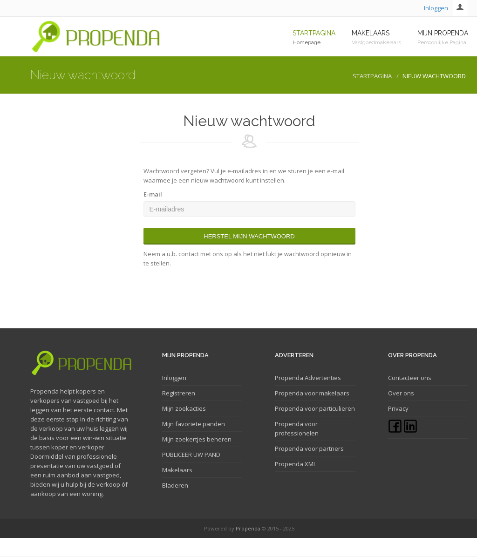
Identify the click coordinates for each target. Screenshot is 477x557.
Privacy (398, 408)
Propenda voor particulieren (315, 408)
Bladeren (175, 485)
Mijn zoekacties (184, 408)
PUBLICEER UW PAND (191, 454)
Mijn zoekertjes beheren (197, 439)
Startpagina (372, 76)
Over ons (401, 393)
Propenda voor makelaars (312, 393)
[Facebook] (395, 431)
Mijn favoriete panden (193, 424)
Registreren (178, 393)
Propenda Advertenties (308, 378)
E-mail (152, 194)
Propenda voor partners (309, 448)
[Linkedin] (410, 431)
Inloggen (436, 8)
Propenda (248, 528)
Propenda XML (295, 464)
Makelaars (177, 470)
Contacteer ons (409, 378)
